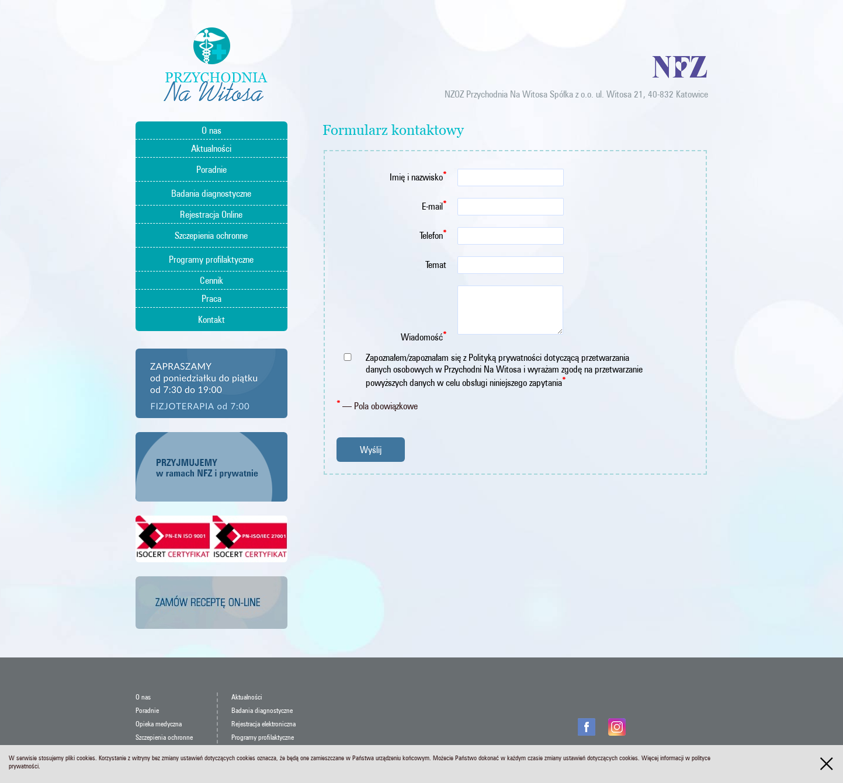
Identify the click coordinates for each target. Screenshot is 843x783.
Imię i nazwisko (418, 176)
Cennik (211, 280)
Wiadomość (423, 336)
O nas (211, 130)
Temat (435, 264)
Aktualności (211, 148)
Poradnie (211, 169)
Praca (211, 298)
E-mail (434, 205)
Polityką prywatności (505, 357)
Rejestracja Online (211, 214)
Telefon (432, 234)
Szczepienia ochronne (211, 235)
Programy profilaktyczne (211, 259)
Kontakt (211, 319)
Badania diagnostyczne (211, 193)
